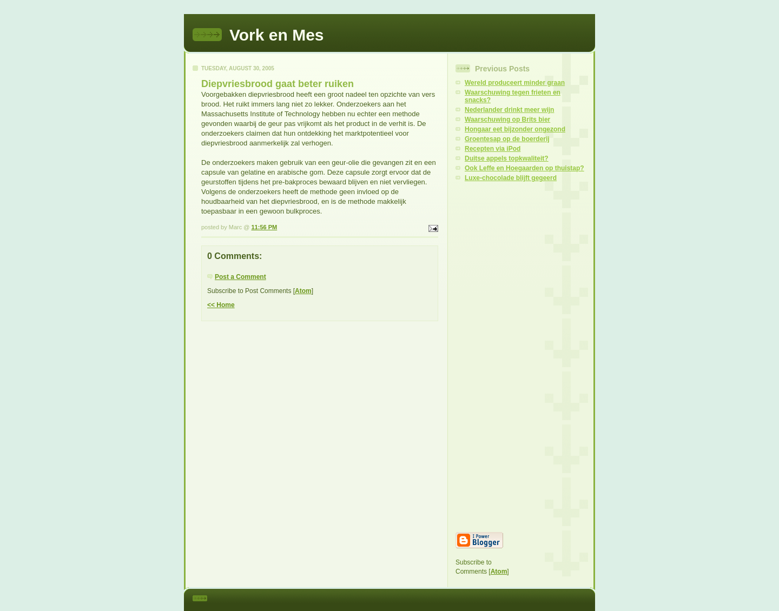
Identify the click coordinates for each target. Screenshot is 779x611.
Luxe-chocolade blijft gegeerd (511, 178)
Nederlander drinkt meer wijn (509, 110)
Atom (303, 291)
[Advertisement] (521, 357)
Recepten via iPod (492, 148)
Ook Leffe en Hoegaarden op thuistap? (524, 168)
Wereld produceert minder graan (515, 83)
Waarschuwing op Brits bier (507, 119)
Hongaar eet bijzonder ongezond (515, 129)
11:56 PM (264, 227)
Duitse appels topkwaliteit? (507, 158)
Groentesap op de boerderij (507, 139)
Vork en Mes (276, 35)
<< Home (221, 305)
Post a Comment (240, 277)
